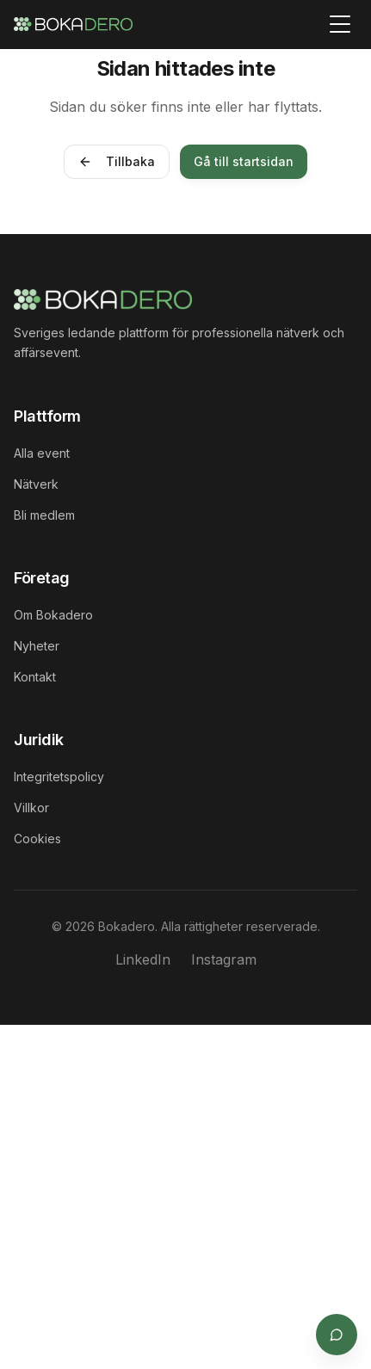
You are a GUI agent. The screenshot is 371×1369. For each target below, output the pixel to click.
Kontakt (35, 676)
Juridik (39, 740)
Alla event (42, 453)
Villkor (31, 807)
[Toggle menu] (340, 24)
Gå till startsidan (244, 161)
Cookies (37, 838)
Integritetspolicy (59, 776)
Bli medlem (44, 515)
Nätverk (36, 484)
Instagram (224, 959)
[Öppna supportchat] (336, 1334)
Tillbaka (116, 161)
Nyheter (36, 645)
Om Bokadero (53, 614)
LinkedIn (142, 959)
